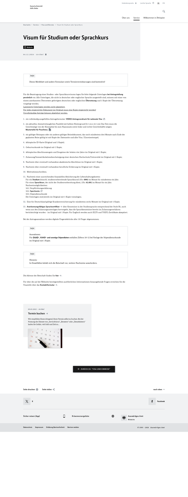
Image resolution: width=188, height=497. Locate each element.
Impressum (39, 492)
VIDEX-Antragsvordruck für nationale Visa (84, 184)
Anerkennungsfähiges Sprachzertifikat (43, 272)
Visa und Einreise (48, 25)
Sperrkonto (35, 256)
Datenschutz (27, 492)
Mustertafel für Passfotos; (37, 195)
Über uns (126, 18)
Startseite (27, 25)
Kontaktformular (47, 350)
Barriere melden (73, 492)
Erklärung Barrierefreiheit (55, 492)
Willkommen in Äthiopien (154, 18)
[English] (164, 3)
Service (136, 17)
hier (57, 341)
